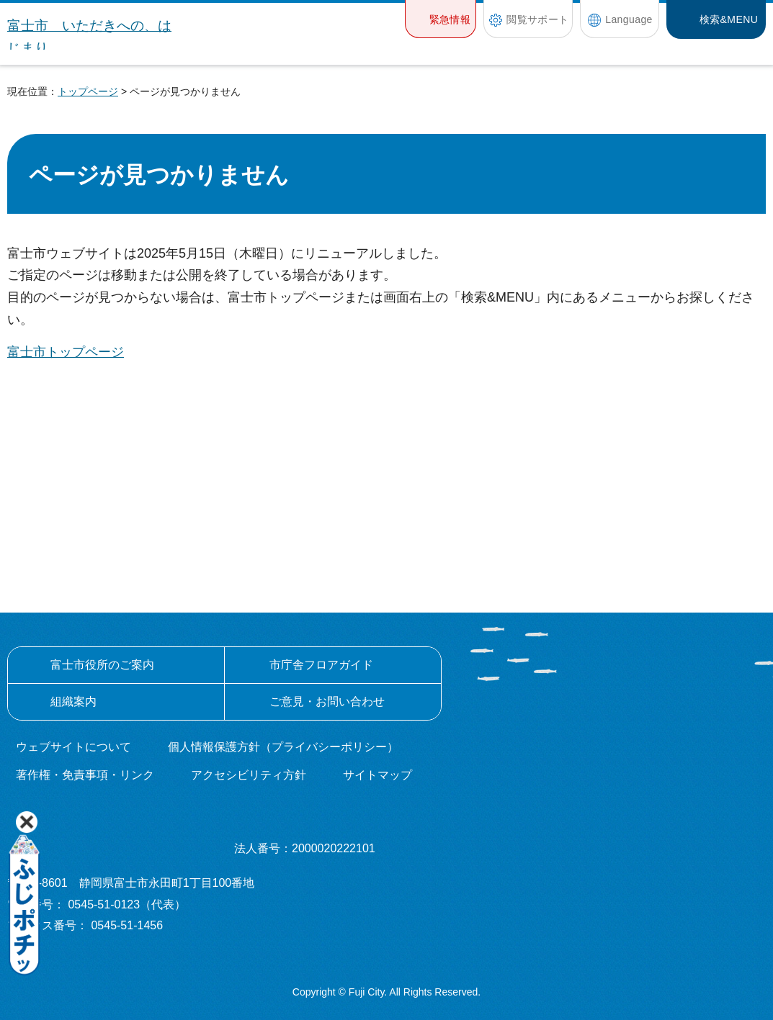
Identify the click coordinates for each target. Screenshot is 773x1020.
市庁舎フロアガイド (321, 665)
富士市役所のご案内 (102, 665)
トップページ (88, 91)
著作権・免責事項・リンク (85, 775)
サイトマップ (377, 775)
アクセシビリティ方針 (248, 775)
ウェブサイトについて (73, 747)
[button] (440, 19)
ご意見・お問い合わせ (327, 701)
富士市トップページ (65, 352)
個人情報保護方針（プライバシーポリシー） (283, 747)
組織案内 (73, 701)
